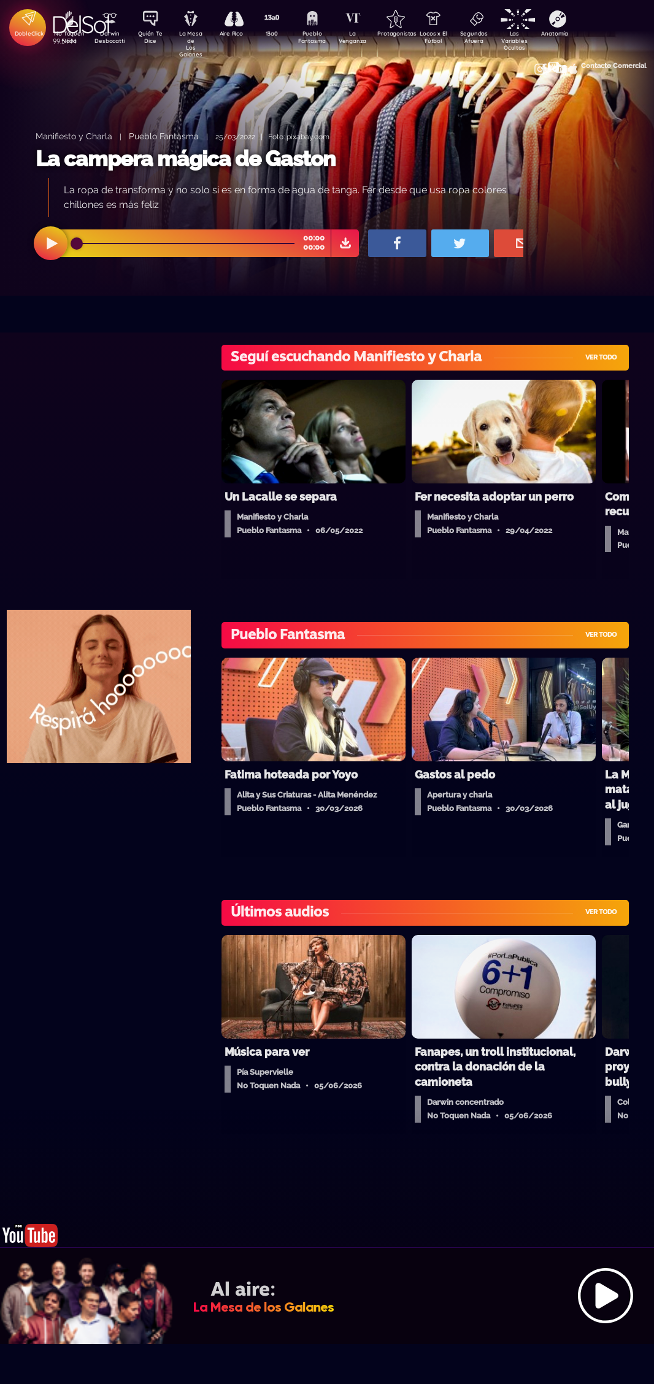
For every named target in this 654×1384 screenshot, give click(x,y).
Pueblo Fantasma (326, 38)
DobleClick (25, 34)
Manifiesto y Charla (74, 136)
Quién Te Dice (154, 38)
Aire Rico (240, 34)
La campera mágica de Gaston (185, 158)
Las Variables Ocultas (540, 39)
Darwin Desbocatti (111, 38)
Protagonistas (411, 34)
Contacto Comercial (559, 63)
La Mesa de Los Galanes (197, 39)
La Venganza (369, 38)
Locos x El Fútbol (454, 38)
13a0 (283, 34)
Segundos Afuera (497, 38)
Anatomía (584, 34)
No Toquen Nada (68, 38)
